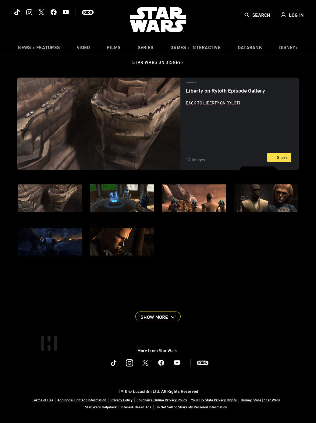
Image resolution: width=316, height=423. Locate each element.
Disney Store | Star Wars (260, 400)
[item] (38, 49)
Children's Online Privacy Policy (162, 400)
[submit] (247, 15)
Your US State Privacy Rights (214, 400)
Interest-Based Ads (136, 407)
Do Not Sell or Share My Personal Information (191, 407)
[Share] (279, 157)
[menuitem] (83, 49)
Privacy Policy (121, 400)
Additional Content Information (81, 400)
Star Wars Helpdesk (101, 407)
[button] (157, 316)
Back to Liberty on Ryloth (214, 102)
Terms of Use (42, 400)
